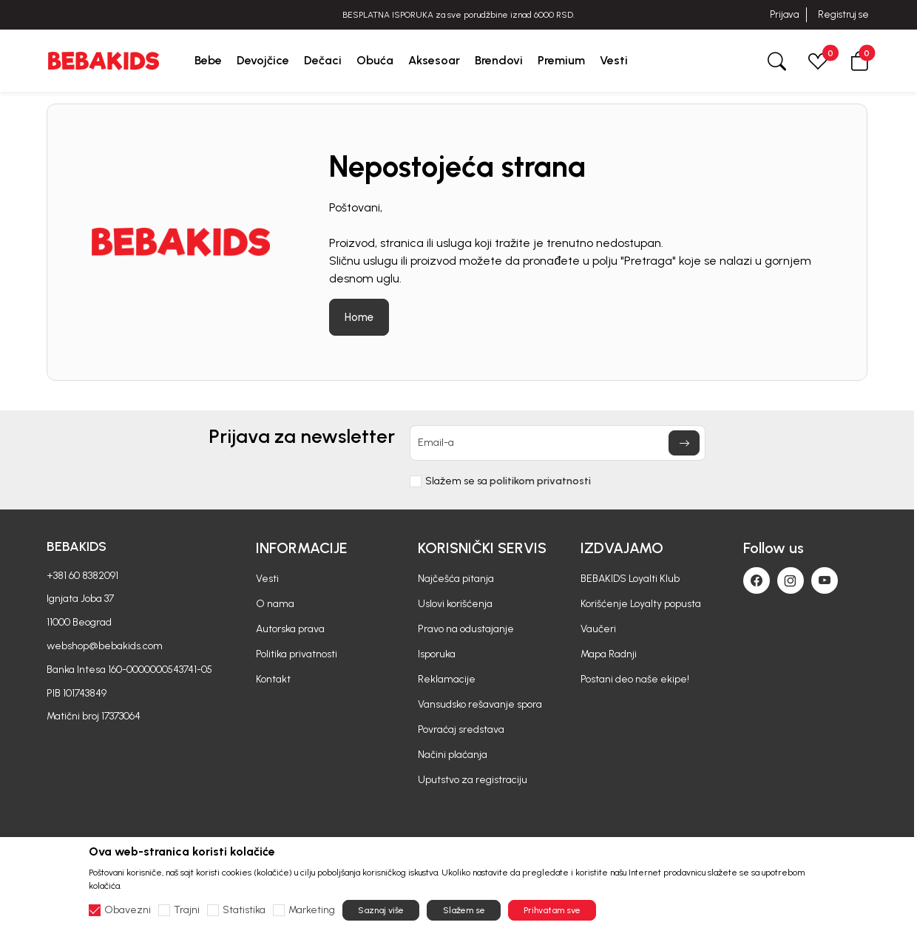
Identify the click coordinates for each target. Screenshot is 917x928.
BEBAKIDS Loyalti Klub (630, 578)
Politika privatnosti (296, 654)
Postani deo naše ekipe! (635, 679)
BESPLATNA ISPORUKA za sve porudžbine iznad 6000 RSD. (458, 15)
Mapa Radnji (609, 654)
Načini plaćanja (452, 754)
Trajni (187, 910)
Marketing (311, 910)
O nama (275, 603)
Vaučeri (598, 629)
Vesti (267, 578)
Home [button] (359, 317)
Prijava (784, 14)
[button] (859, 60)
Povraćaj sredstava (461, 729)
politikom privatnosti (540, 481)
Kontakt (273, 679)
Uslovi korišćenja (455, 603)
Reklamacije (447, 679)
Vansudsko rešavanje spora (480, 704)
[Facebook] (756, 580)
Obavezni (127, 910)
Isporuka (437, 654)
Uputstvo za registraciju (472, 779)
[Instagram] (790, 580)
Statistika (244, 910)
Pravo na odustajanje (466, 629)
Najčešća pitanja (456, 578)
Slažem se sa (508, 481)
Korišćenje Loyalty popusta (641, 603)
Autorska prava (290, 629)
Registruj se (843, 14)
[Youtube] (824, 580)
